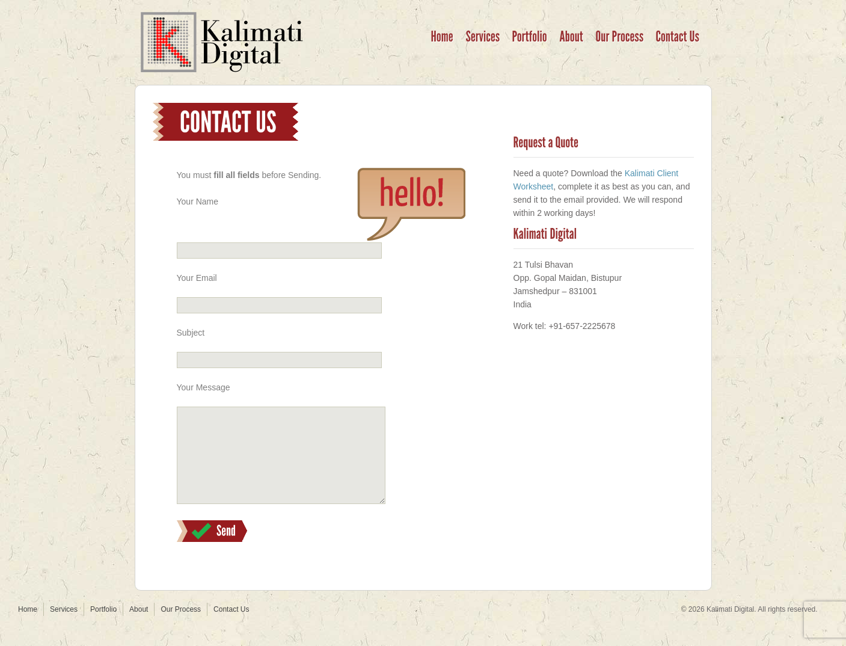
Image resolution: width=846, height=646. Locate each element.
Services (64, 627)
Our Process (181, 627)
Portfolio (103, 627)
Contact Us (231, 627)
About (138, 627)
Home (27, 627)
